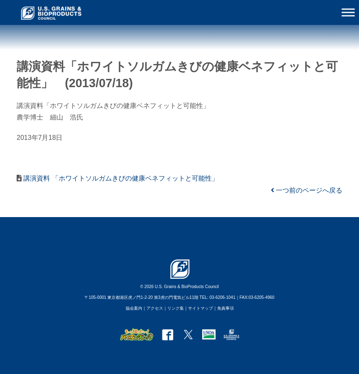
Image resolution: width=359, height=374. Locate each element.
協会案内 (134, 308)
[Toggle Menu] (348, 12)
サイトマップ (200, 308)
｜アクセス (152, 308)
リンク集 (175, 308)
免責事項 (225, 308)
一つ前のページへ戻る (306, 190)
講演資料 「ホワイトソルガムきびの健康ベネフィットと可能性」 (120, 178)
